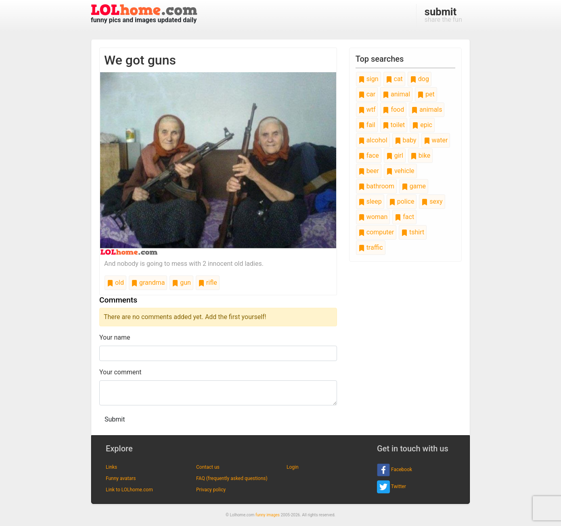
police (401, 201)
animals (426, 109)
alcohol (372, 140)
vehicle (400, 171)
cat (394, 79)
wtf (367, 109)
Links (111, 467)
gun (181, 282)
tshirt (412, 232)
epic (422, 125)
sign (368, 79)
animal (396, 94)
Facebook (394, 469)
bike (420, 155)
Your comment (120, 372)
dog (419, 79)
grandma (148, 282)
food (393, 109)
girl (394, 155)
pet (426, 94)
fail (366, 125)
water (436, 140)
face (368, 155)
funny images (267, 515)
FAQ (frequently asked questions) (232, 478)
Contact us (208, 467)
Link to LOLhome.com (129, 490)
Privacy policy (211, 490)
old (115, 282)
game (414, 186)
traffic (370, 247)
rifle (207, 282)
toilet (394, 125)
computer (376, 232)
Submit (115, 419)
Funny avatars (121, 478)
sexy (431, 201)
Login (293, 467)
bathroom (376, 186)
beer (368, 171)
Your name (114, 337)
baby (406, 140)
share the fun (443, 14)
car (366, 94)
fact (404, 217)
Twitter (391, 486)
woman (373, 217)
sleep (370, 201)
